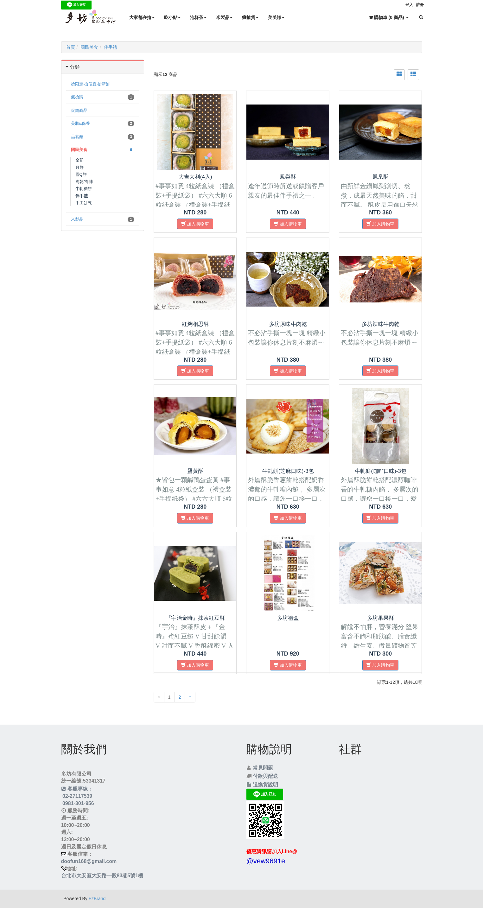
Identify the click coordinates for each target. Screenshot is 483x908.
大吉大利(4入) (195, 177)
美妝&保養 (103, 123)
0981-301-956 (77, 803)
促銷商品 (79, 110)
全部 (79, 160)
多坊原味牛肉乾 (288, 324)
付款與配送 (265, 776)
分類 (75, 67)
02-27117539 (76, 796)
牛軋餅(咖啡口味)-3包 (380, 471)
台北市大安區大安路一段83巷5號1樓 (102, 875)
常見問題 (263, 768)
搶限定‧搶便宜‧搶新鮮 (90, 84)
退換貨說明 (265, 784)
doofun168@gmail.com (89, 861)
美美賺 (276, 17)
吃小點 (172, 17)
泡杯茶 (198, 17)
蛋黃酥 (195, 471)
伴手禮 (110, 47)
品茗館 (103, 137)
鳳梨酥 (288, 177)
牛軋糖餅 (83, 188)
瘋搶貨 (250, 17)
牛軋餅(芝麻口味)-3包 (288, 471)
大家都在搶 (142, 17)
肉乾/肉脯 (84, 181)
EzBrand (97, 898)
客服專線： (77, 788)
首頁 (70, 47)
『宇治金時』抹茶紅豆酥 (195, 618)
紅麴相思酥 (195, 324)
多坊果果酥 (380, 618)
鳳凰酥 (380, 177)
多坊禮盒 (288, 618)
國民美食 (89, 47)
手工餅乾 (83, 202)
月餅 (79, 167)
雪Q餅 (81, 174)
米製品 (224, 17)
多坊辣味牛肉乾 (380, 324)
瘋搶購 (103, 97)
